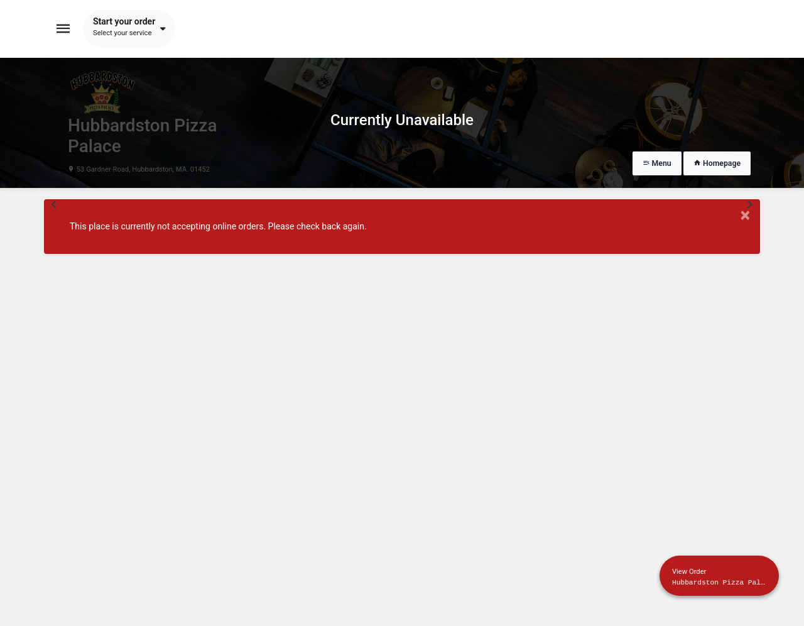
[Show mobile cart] (719, 576)
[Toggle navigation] (63, 28)
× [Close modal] (745, 215)
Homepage (717, 163)
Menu (657, 163)
